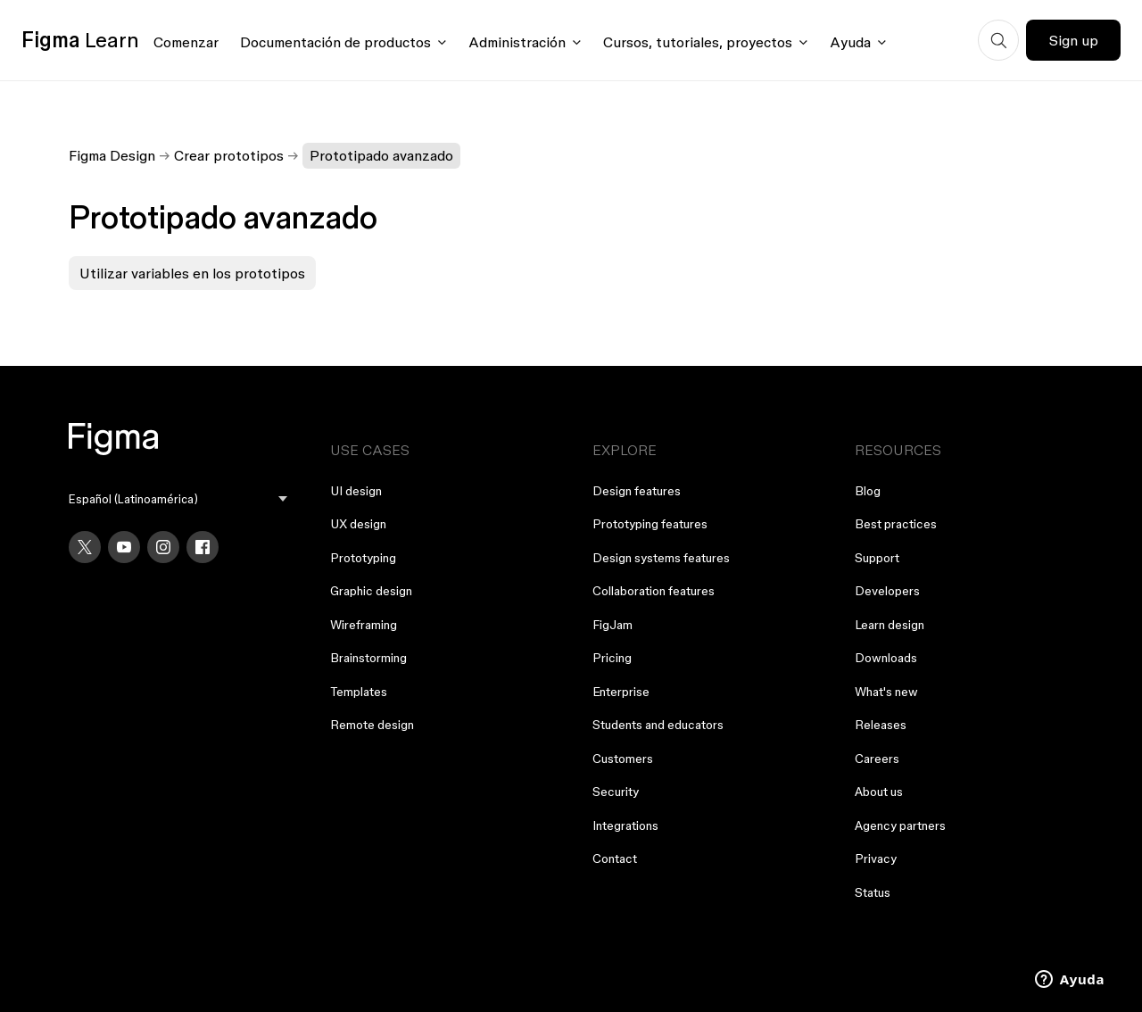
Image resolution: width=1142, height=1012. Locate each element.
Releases (880, 725)
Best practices (896, 524)
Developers (887, 591)
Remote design (372, 725)
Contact (614, 858)
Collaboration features (653, 591)
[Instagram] (163, 547)
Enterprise (621, 691)
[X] (85, 547)
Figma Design (112, 155)
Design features (636, 491)
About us (879, 791)
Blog (868, 491)
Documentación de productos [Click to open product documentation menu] (335, 42)
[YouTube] (124, 547)
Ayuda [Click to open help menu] (850, 42)
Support (877, 558)
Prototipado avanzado (381, 155)
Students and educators (658, 725)
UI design (356, 491)
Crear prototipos (229, 155)
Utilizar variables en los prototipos (192, 273)
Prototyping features (650, 524)
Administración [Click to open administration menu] (517, 42)
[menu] (178, 499)
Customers (622, 758)
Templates (358, 691)
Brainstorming (368, 658)
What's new (886, 691)
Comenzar (186, 42)
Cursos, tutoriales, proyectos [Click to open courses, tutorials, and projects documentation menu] (697, 42)
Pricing (612, 658)
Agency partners (900, 825)
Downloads (886, 658)
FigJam (612, 625)
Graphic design (371, 591)
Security (615, 791)
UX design (358, 524)
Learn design (889, 625)
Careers (877, 758)
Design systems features (661, 558)
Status (872, 892)
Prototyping (363, 558)
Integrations (625, 825)
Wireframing (363, 625)
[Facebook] (202, 547)
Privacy (876, 858)
